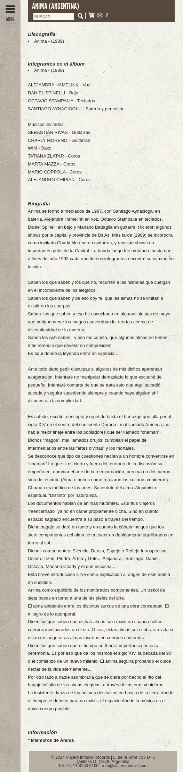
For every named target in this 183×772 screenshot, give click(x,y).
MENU (10, 16)
